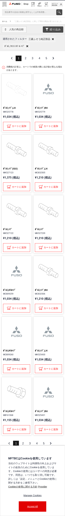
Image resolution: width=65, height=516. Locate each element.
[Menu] (4, 4)
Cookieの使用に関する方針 (22, 486)
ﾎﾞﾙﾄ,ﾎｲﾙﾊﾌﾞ (9, 290)
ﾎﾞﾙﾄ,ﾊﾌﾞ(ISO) (10, 168)
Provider (42, 486)
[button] (41, 39)
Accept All (32, 506)
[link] (57, 4)
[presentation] (59, 12)
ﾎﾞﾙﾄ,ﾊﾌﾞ (7, 229)
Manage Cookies (32, 495)
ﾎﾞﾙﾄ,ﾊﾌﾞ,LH (9, 108)
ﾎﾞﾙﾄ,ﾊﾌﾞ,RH (41, 108)
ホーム (4, 21)
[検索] (29, 12)
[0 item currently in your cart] (46, 4)
